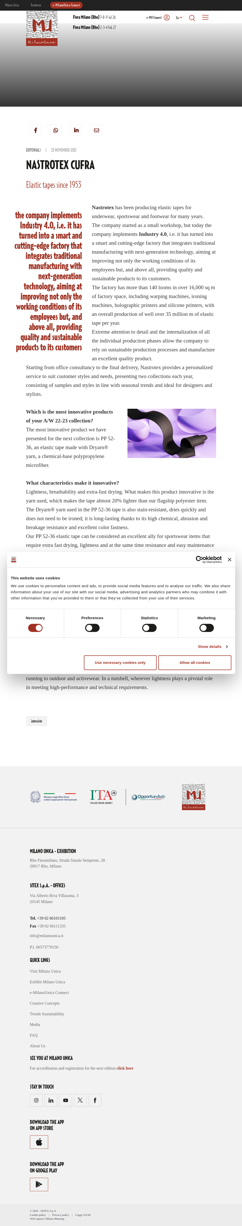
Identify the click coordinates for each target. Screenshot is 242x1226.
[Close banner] (229, 559)
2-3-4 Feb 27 (94, 28)
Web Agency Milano (42, 1218)
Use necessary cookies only (120, 662)
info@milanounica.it (46, 936)
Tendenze (36, 5)
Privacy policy (60, 1214)
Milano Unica (12, 5)
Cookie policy (38, 1214)
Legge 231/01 (83, 1214)
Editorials (33, 150)
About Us (38, 1046)
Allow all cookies (195, 662)
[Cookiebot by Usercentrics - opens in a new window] (199, 559)
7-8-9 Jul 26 (94, 17)
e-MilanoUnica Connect (66, 5)
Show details (209, 646)
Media (35, 1024)
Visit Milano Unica (45, 971)
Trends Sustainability (47, 1014)
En (177, 18)
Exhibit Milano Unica (47, 982)
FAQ (34, 1035)
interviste (36, 721)
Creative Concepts (45, 1003)
